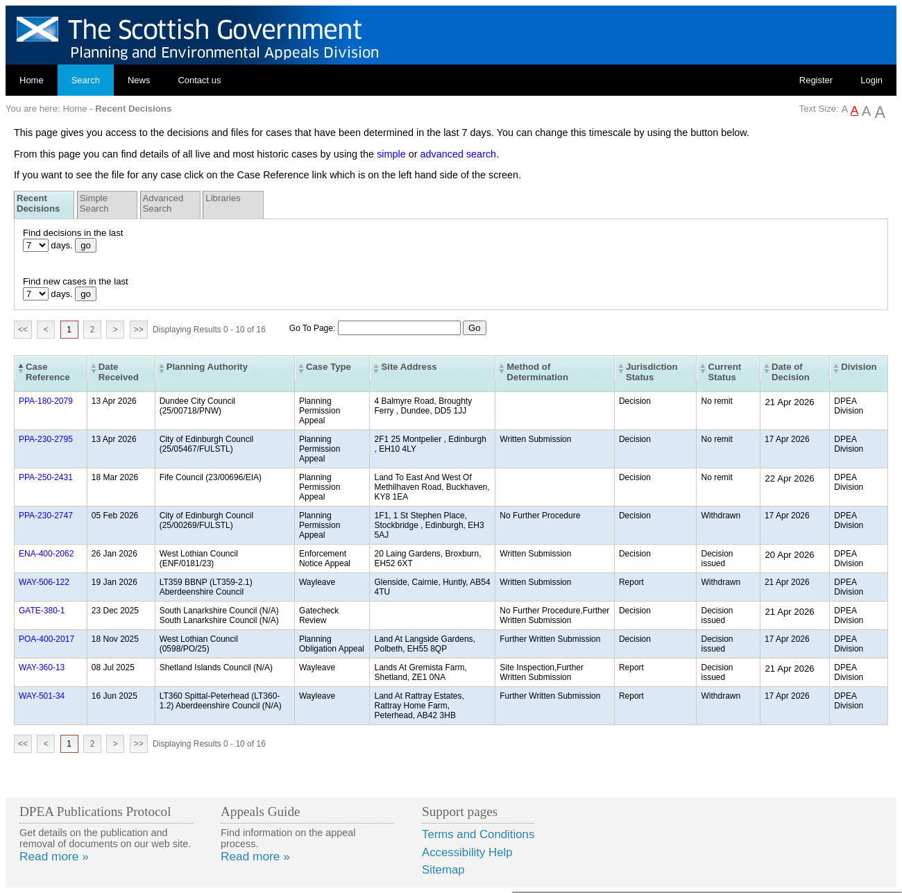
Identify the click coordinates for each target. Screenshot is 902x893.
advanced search (458, 154)
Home (31, 80)
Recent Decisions (38, 203)
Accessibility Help (467, 852)
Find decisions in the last (73, 233)
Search (85, 80)
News (139, 80)
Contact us (199, 80)
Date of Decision (791, 372)
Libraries (223, 198)
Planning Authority (207, 367)
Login (871, 80)
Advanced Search (163, 203)
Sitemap (443, 869)
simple (391, 154)
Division (858, 367)
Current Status (724, 372)
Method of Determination (537, 372)
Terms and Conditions (478, 834)
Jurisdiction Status (652, 372)
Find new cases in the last (75, 281)
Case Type (328, 367)
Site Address (408, 367)
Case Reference (48, 372)
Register (816, 80)
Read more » (54, 856)
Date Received (119, 372)
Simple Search (94, 203)
